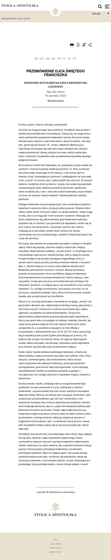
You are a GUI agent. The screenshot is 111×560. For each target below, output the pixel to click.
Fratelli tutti (38, 165)
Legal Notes (55, 544)
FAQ (55, 540)
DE (41, 58)
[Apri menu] (107, 6)
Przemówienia (9, 18)
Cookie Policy (56, 548)
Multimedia (55, 100)
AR (36, 58)
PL (69, 58)
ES (53, 58)
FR (59, 58)
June (27, 18)
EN (47, 58)
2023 (21, 18)
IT (64, 58)
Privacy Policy (55, 552)
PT (75, 58)
